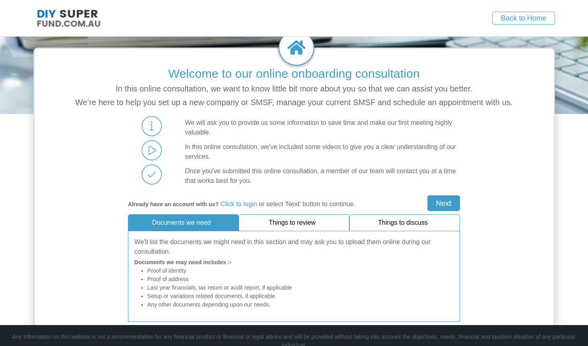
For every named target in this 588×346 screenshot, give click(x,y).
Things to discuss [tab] (403, 222)
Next (444, 203)
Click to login (239, 204)
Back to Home (523, 18)
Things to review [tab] (292, 222)
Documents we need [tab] (181, 222)
